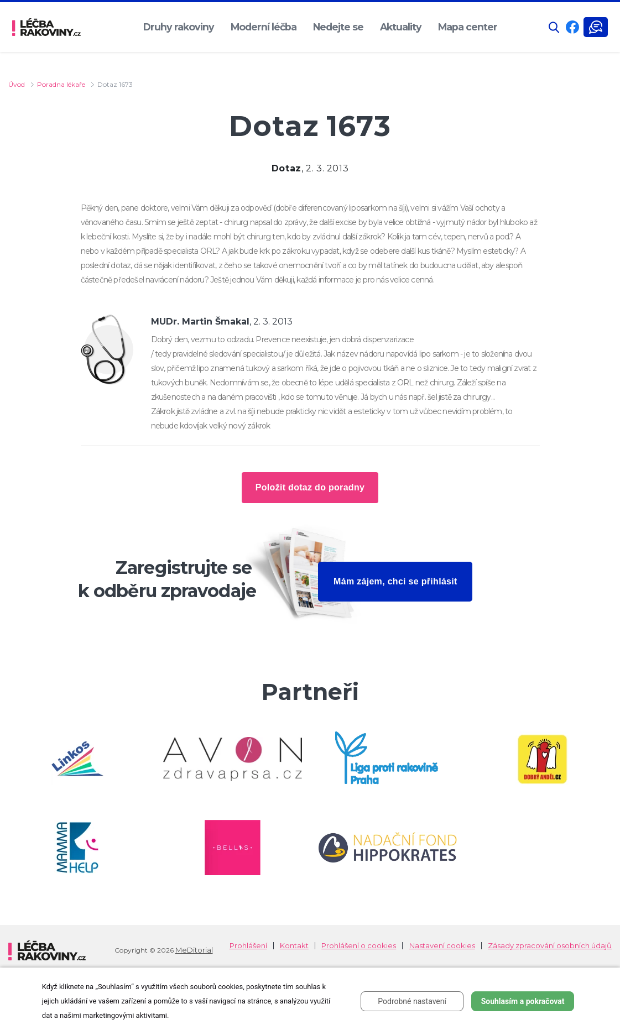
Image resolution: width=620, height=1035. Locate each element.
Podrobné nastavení (412, 1001)
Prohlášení (248, 945)
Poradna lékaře (61, 84)
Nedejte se (338, 27)
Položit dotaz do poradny (310, 487)
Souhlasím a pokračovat (523, 1001)
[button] (554, 27)
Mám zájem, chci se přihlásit (395, 581)
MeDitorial (194, 949)
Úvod (16, 84)
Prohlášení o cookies (358, 945)
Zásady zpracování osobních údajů (550, 945)
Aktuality (400, 27)
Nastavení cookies (442, 945)
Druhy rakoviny (178, 27)
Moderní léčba (263, 27)
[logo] (46, 27)
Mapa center (467, 27)
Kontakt (294, 945)
